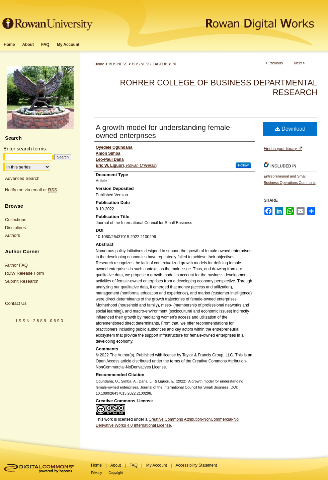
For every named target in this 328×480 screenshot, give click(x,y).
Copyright (115, 473)
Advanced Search (22, 178)
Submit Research (21, 281)
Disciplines (15, 227)
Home (99, 64)
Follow (243, 165)
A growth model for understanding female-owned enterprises (164, 131)
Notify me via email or (31, 190)
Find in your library (283, 148)
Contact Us (15, 303)
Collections (15, 219)
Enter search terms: (25, 148)
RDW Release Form (24, 273)
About (115, 465)
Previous (275, 63)
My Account (156, 465)
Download (290, 129)
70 (174, 64)
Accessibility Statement (196, 465)
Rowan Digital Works (211, 19)
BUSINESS (118, 64)
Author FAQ (16, 265)
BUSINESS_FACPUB (149, 64)
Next (298, 63)
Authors (12, 235)
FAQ (134, 465)
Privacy (96, 473)
